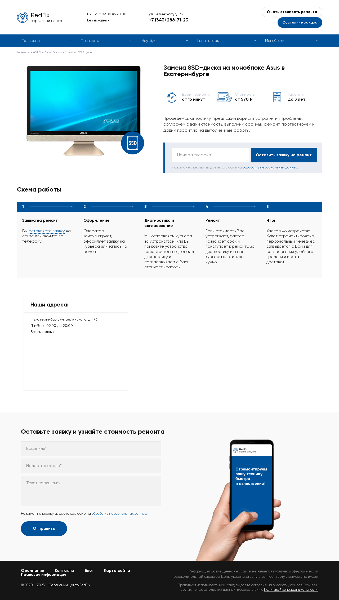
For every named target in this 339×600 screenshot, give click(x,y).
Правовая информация (43, 574)
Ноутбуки (150, 40)
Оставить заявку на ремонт (284, 155)
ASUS (37, 52)
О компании (32, 570)
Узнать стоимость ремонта (292, 12)
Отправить (44, 528)
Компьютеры (208, 40)
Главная (23, 52)
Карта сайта (117, 570)
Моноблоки (274, 40)
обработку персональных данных (270, 167)
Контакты (64, 570)
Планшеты (90, 40)
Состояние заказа (300, 22)
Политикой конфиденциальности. (291, 590)
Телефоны (31, 40)
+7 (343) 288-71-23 (168, 20)
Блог (89, 570)
